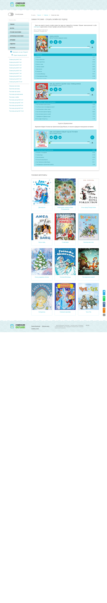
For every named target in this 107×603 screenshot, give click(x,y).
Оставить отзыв (35, 328)
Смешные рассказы (14, 86)
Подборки (12, 43)
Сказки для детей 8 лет (15, 76)
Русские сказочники (15, 32)
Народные (12, 40)
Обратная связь (45, 326)
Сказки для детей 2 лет (15, 59)
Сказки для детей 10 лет (15, 82)
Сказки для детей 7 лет (15, 73)
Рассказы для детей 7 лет (16, 102)
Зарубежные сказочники (16, 36)
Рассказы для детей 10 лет (16, 111)
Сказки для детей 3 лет (15, 62)
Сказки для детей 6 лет (15, 70)
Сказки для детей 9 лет (15, 79)
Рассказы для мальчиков (16, 94)
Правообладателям (35, 326)
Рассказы (12, 47)
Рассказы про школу (14, 91)
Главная (12, 24)
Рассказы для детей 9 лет (16, 108)
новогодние (37, 27)
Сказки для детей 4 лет (15, 65)
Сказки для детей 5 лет (15, 68)
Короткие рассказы (14, 89)
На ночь (12, 28)
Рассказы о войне (14, 97)
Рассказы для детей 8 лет (16, 105)
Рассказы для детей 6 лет (16, 100)
